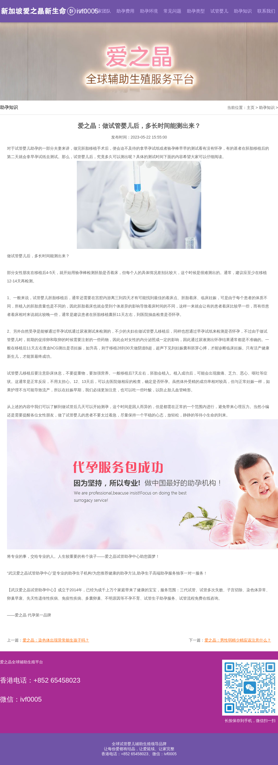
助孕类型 (196, 11)
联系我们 (266, 11)
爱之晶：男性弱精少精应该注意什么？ (238, 640)
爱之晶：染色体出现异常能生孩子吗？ (56, 640)
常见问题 (172, 11)
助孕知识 (243, 11)
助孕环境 (149, 11)
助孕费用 (125, 11)
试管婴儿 (219, 11)
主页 (251, 107)
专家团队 (102, 11)
